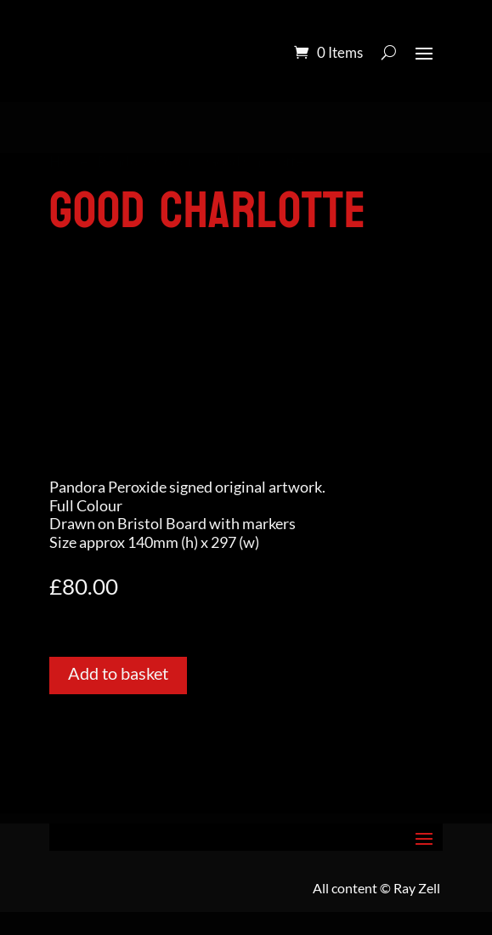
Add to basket (118, 673)
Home (68, 161)
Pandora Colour (147, 161)
